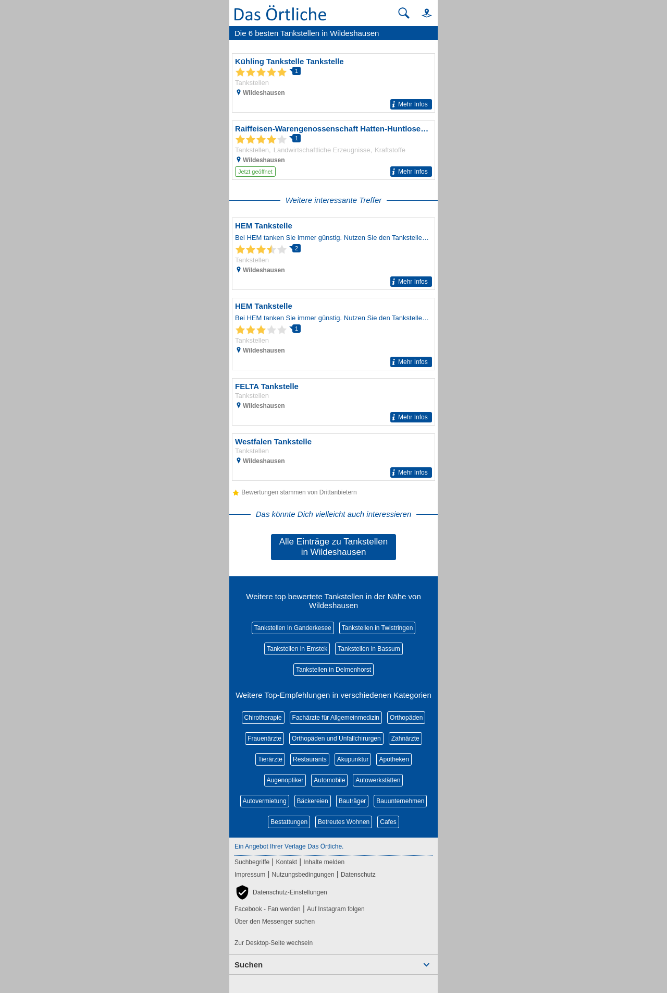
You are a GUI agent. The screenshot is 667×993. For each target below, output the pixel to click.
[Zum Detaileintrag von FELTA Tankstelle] (333, 402)
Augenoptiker (285, 780)
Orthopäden (406, 717)
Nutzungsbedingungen (303, 874)
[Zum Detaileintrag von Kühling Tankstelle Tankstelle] (333, 83)
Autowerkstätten (377, 780)
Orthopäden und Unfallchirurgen (336, 738)
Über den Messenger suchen (274, 921)
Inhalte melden (323, 862)
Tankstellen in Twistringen (377, 628)
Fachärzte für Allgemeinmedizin (335, 717)
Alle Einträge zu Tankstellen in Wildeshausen (333, 547)
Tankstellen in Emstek (297, 648)
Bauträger (352, 801)
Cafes (388, 822)
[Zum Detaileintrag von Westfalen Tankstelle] (333, 457)
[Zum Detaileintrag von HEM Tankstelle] (333, 253)
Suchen (248, 964)
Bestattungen (288, 822)
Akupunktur (353, 759)
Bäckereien (312, 801)
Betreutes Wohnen (343, 822)
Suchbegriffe (251, 862)
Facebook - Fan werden (267, 909)
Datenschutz (358, 874)
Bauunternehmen (400, 801)
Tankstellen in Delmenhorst (333, 669)
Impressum (249, 874)
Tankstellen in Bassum (369, 648)
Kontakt (286, 862)
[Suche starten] (404, 13)
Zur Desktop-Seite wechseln (273, 943)
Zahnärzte (405, 738)
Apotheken (394, 759)
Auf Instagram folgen (336, 909)
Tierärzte (270, 759)
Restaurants (310, 759)
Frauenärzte (264, 738)
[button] (422, 13)
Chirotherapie (263, 717)
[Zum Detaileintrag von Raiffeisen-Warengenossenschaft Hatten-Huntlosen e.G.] (333, 150)
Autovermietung (265, 801)
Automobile (329, 780)
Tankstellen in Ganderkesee (292, 628)
